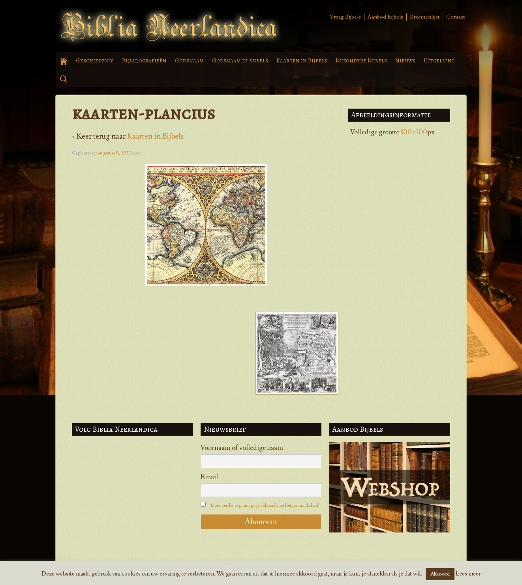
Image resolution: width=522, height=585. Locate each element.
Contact (455, 17)
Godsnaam (189, 60)
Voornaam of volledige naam (242, 448)
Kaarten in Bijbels (301, 60)
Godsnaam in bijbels (240, 60)
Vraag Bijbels (345, 17)
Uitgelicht (439, 60)
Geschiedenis (95, 60)
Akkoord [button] (440, 574)
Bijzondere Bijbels (361, 60)
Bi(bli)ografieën (144, 60)
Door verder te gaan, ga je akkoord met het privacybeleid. (264, 505)
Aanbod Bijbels (385, 17)
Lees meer (468, 573)
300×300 (413, 132)
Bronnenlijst (424, 17)
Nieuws (405, 60)
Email (209, 477)
